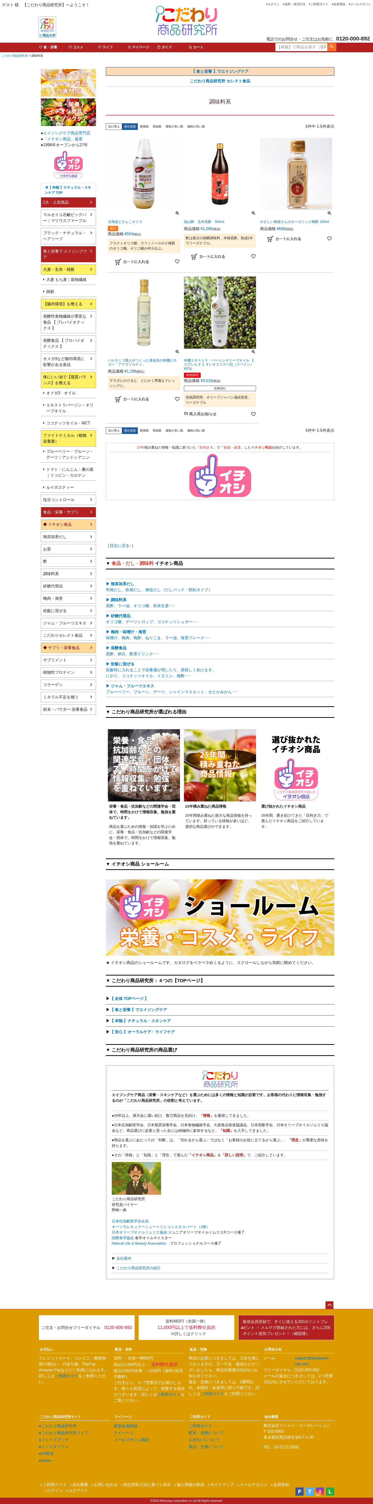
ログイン (273, 4)
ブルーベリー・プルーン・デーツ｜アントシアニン (70, 454)
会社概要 (271, 1417)
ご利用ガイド (319, 4)
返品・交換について (206, 1447)
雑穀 (50, 292)
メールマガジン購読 (131, 1440)
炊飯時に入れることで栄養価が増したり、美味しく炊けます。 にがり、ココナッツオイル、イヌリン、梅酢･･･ (161, 670)
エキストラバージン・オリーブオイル (70, 408)
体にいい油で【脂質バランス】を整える (64, 380)
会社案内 (123, 1258)
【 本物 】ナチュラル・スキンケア (140, 1021)
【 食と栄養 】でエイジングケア (138, 1010)
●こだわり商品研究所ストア (64, 1433)
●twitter (45, 1460)
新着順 (144, 126)
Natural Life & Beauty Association (139, 1243)
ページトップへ (329, 1305)
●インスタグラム (54, 1447)
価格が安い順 (174, 126)
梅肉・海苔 (53, 598)
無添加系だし (55, 537)
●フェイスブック (54, 1440)
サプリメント (55, 660)
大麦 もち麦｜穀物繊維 (66, 279)
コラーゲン (53, 685)
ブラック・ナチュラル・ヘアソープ (64, 236)
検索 (331, 47)
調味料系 (51, 574)
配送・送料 (123, 1349)
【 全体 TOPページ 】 (129, 999)
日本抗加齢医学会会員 (130, 1221)
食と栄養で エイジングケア (65, 254)
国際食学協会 (123, 1238)
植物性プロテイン (59, 672)
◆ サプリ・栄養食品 (61, 648)
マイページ (123, 1417)
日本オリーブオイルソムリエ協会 (139, 1232)
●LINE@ (46, 1453)
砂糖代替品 (53, 586)
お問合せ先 (273, 1349)
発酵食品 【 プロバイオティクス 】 (64, 343)
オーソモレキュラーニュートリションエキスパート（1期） (161, 1227)
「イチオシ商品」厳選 (62, 139)
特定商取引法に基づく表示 (147, 1485)
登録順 (157, 126)
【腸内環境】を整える (62, 304)
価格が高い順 (196, 126)
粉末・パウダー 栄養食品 (65, 709)
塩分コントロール (59, 500)
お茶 (47, 549)
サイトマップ (222, 1485)
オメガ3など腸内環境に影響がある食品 (64, 362)
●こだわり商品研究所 (58, 1426)
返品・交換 (198, 1349)
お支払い (47, 1349)
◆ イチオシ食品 (57, 524)
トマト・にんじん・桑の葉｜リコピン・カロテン (70, 472)
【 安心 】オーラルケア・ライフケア (142, 1032)
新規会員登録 (125, 1426)
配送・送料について (206, 1433)
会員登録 (339, 4)
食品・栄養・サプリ (61, 512)
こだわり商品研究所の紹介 (138, 1268)
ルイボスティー (60, 487)
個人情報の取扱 (190, 1485)
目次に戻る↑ (120, 546)
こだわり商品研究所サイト (60, 1417)
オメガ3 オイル (61, 393)
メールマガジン (360, 4)
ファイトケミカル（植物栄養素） (64, 438)
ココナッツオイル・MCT (68, 423)
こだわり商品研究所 (14, 55)
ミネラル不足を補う (61, 697)
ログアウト (78, 1490)
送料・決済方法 (295, 4)
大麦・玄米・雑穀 (59, 269)
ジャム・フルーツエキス (64, 623)
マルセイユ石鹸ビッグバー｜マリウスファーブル (64, 218)
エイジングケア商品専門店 (66, 133)
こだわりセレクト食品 (62, 635)
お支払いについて (204, 1440)
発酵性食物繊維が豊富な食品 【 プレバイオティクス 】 (64, 322)
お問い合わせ (106, 1485)
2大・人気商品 (56, 202)
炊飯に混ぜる (55, 611)
